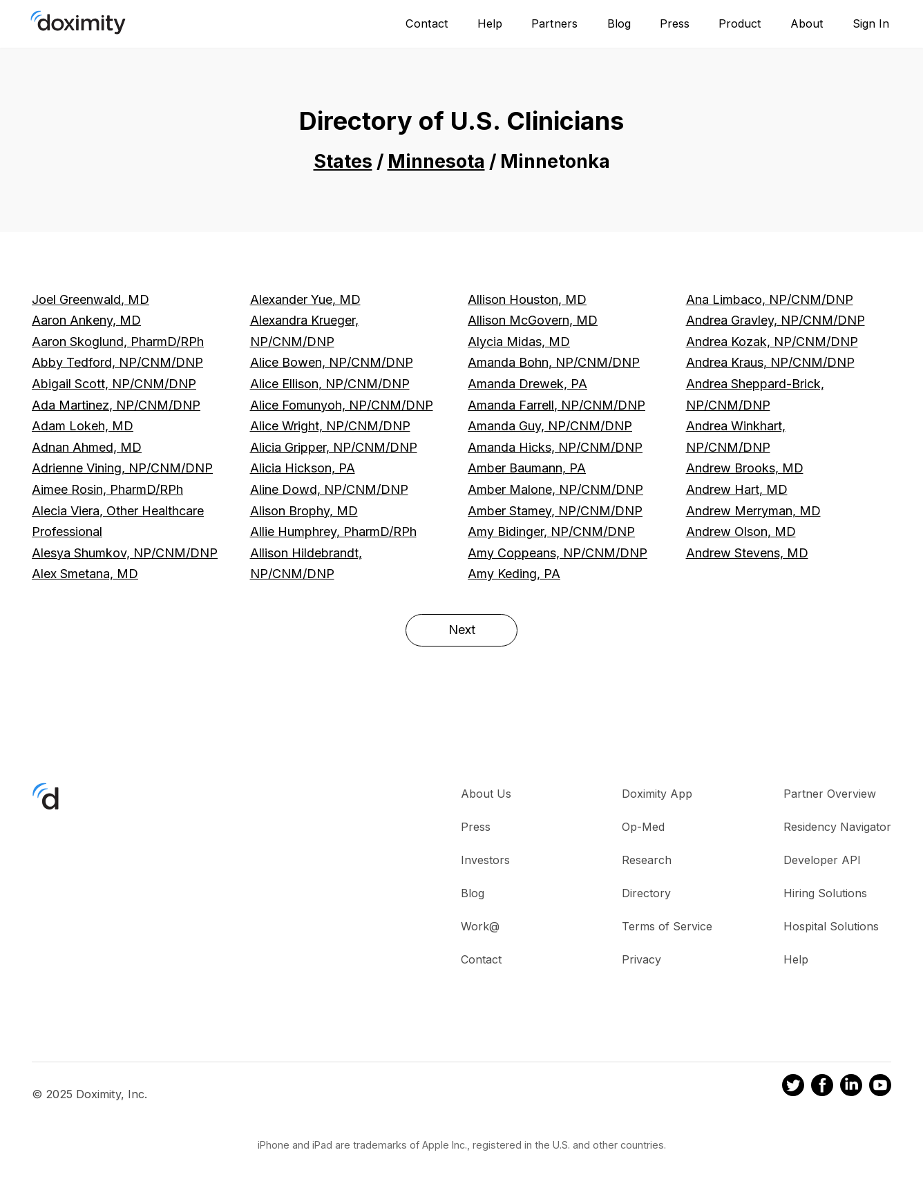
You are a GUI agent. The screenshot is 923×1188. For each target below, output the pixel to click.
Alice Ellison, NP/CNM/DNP (330, 383)
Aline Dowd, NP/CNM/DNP (329, 489)
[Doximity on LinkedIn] (851, 1087)
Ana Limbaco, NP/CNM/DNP (769, 299)
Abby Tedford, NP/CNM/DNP (117, 362)
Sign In (871, 23)
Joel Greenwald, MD (90, 299)
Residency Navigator (837, 827)
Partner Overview (829, 794)
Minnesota (436, 161)
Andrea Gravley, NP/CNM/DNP (775, 320)
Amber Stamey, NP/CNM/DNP (555, 511)
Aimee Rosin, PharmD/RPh (107, 489)
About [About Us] (807, 23)
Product (740, 23)
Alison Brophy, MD (304, 511)
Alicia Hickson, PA (302, 468)
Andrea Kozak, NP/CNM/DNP (772, 341)
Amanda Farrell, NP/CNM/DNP (556, 405)
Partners (554, 23)
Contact (427, 23)
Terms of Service (667, 926)
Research (647, 860)
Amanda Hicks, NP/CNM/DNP (555, 447)
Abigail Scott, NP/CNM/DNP (114, 383)
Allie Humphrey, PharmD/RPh (333, 531)
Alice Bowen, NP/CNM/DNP (331, 362)
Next (461, 629)
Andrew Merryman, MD (753, 511)
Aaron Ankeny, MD (86, 320)
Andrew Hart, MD (737, 489)
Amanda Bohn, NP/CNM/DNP (554, 362)
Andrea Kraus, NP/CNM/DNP (770, 362)
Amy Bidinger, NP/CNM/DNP (551, 531)
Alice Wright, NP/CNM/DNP (330, 426)
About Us (486, 794)
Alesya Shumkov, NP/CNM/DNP (125, 553)
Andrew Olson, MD (741, 531)
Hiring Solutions (825, 893)
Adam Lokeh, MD (82, 426)
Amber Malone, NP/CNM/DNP (555, 489)
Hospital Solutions (831, 926)
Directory (646, 893)
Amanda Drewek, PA (527, 383)
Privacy (641, 959)
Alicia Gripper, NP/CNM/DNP (333, 447)
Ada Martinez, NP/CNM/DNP (116, 405)
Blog (619, 23)
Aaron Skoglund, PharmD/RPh (118, 341)
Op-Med (643, 827)
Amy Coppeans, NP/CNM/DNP (557, 553)
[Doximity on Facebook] (822, 1087)
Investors (485, 860)
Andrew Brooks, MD (744, 468)
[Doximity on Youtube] (880, 1087)
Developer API (822, 860)
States (343, 161)
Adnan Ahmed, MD (87, 447)
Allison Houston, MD (527, 299)
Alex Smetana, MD (85, 573)
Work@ (480, 926)
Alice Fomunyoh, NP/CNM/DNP (341, 405)
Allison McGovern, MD (533, 320)
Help (489, 23)
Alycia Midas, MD (519, 341)
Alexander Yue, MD (305, 299)
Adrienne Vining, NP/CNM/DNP (122, 468)
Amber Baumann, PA (527, 468)
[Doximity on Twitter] (793, 1087)
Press (674, 23)
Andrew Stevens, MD (747, 553)
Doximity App (657, 794)
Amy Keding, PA (514, 573)
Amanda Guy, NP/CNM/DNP (550, 426)
